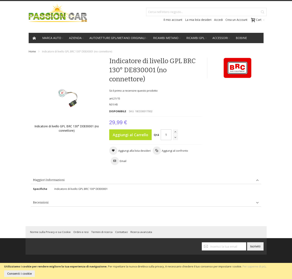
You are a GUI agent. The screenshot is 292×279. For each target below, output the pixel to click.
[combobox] (206, 12)
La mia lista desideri (198, 20)
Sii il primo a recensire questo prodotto (133, 90)
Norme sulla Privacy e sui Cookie (50, 232)
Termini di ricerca (102, 232)
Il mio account (172, 20)
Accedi (218, 20)
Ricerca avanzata (141, 232)
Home (32, 51)
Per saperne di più (254, 266)
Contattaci (121, 232)
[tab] (146, 180)
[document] (146, 271)
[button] (130, 151)
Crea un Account (236, 20)
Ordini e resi (81, 232)
